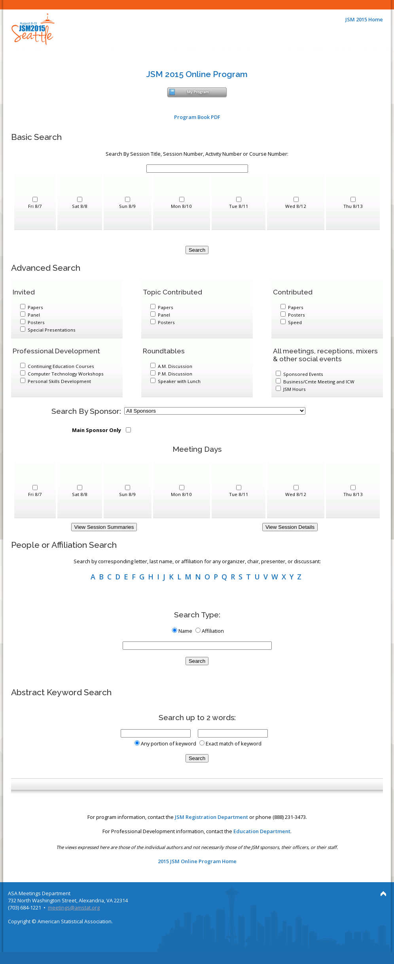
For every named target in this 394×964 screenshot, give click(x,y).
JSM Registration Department (211, 817)
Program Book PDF (197, 117)
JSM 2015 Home (364, 19)
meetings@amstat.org (74, 907)
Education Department (261, 831)
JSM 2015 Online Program (197, 74)
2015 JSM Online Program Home (197, 861)
